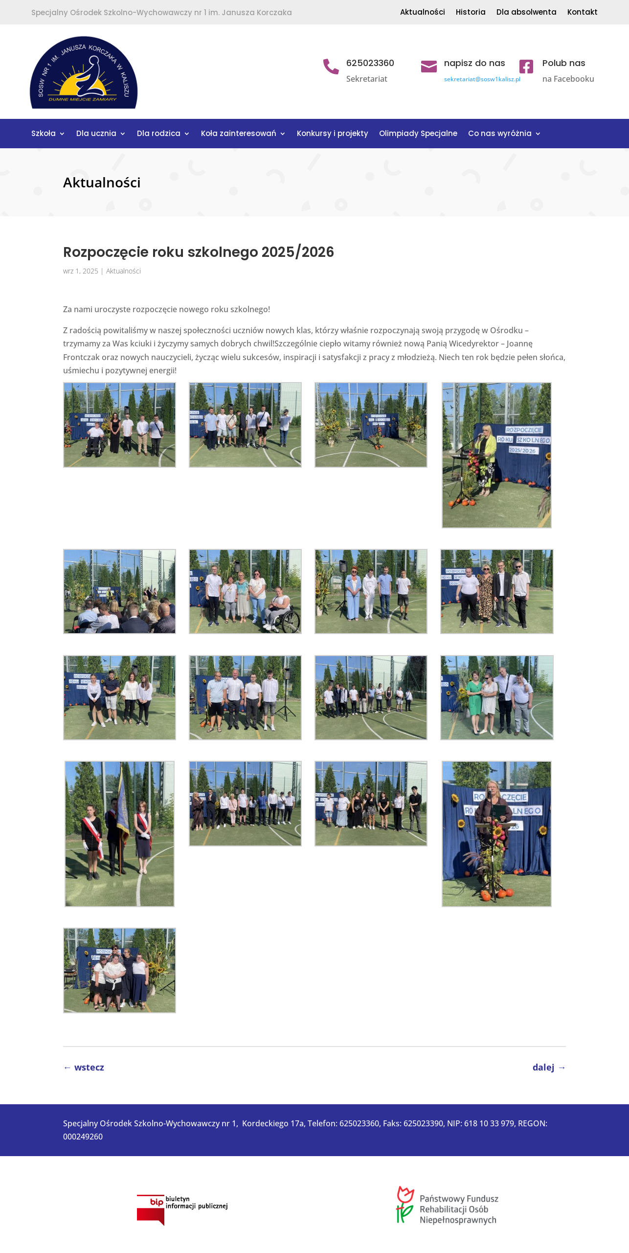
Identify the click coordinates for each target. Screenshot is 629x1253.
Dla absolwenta (526, 13)
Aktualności (422, 13)
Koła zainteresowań (238, 134)
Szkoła (43, 134)
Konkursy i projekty (332, 134)
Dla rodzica (158, 134)
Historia (471, 13)
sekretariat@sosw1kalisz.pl (482, 79)
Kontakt (582, 13)
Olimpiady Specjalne (418, 134)
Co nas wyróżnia (500, 134)
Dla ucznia (96, 134)
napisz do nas (474, 63)
